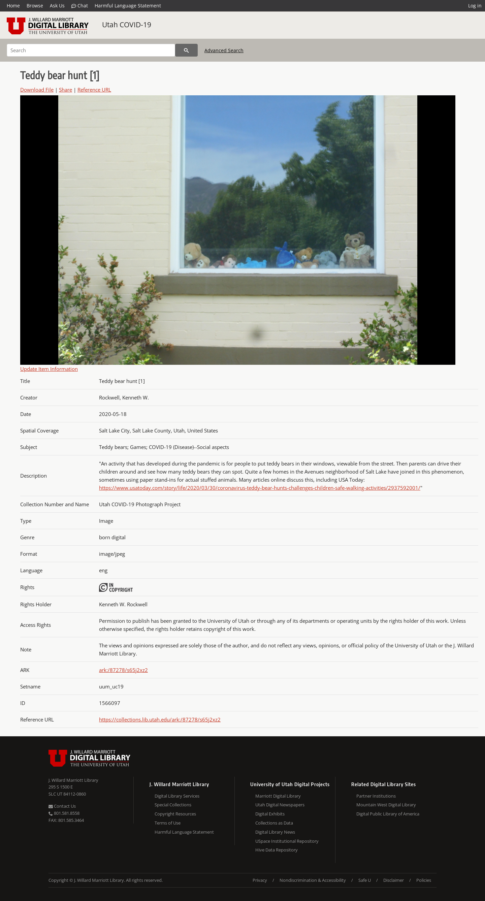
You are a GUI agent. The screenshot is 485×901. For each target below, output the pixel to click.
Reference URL (94, 89)
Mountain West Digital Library (386, 805)
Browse (35, 5)
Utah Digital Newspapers (279, 805)
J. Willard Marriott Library (73, 780)
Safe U (364, 880)
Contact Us (62, 806)
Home (13, 5)
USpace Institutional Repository (287, 841)
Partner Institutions (376, 796)
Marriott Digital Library (278, 796)
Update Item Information (49, 368)
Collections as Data (274, 823)
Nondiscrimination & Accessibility (313, 880)
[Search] (91, 50)
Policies (423, 880)
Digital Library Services (177, 796)
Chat (79, 5)
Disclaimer (393, 880)
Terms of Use (168, 823)
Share (65, 89)
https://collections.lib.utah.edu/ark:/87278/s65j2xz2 (160, 719)
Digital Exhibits (270, 814)
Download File (37, 89)
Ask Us (57, 5)
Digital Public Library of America (387, 814)
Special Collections (173, 805)
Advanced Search (224, 50)
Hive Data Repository (276, 850)
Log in (475, 5)
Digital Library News (275, 832)
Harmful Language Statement (128, 5)
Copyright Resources (175, 814)
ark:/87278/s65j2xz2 (123, 670)
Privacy (260, 880)
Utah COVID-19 (126, 24)
